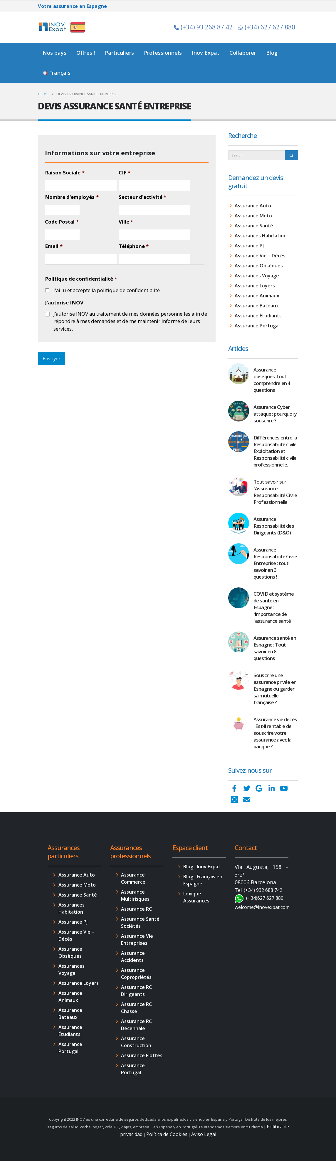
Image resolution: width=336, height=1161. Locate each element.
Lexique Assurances (196, 897)
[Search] (291, 155)
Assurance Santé (254, 225)
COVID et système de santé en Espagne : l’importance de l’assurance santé (273, 607)
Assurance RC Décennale (136, 1025)
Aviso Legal (203, 1134)
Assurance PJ (249, 245)
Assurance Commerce (133, 878)
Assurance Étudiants (258, 315)
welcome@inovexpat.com (262, 907)
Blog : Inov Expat (202, 866)
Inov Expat (205, 52)
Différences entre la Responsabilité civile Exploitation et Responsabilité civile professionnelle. (275, 451)
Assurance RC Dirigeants (136, 990)
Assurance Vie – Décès (260, 255)
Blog (272, 52)
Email (53, 246)
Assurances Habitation (261, 235)
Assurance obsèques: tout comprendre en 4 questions (271, 379)
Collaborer (242, 52)
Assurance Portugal (257, 325)
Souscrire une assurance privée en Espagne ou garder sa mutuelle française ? (274, 689)
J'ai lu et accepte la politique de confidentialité (106, 290)
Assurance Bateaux (257, 305)
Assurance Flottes (141, 1055)
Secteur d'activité (142, 197)
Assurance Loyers (255, 285)
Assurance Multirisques (135, 895)
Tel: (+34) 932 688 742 (258, 890)
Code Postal (61, 222)
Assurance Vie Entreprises (137, 939)
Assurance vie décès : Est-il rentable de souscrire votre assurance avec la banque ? (275, 733)
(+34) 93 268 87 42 (203, 27)
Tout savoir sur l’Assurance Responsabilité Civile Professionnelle (275, 491)
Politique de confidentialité (81, 279)
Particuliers (119, 52)
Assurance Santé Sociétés (140, 922)
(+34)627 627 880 (264, 898)
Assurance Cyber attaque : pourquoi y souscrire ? (275, 414)
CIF (124, 172)
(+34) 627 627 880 (266, 27)
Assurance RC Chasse (136, 1008)
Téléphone (134, 246)
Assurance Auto (253, 205)
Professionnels (163, 52)
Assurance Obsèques (259, 265)
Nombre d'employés (71, 197)
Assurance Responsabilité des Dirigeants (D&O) (273, 526)
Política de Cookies (166, 1134)
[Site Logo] (63, 27)
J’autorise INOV (64, 302)
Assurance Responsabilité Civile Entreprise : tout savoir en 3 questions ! (275, 563)
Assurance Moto (253, 215)
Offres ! (85, 52)
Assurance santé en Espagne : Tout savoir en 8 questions (274, 648)
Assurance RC (136, 909)
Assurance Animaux (257, 295)
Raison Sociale (64, 172)
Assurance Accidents (133, 956)
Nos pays (54, 52)
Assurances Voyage (257, 275)
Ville (126, 222)
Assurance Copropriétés (136, 973)
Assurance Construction (136, 1042)
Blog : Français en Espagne (202, 880)
